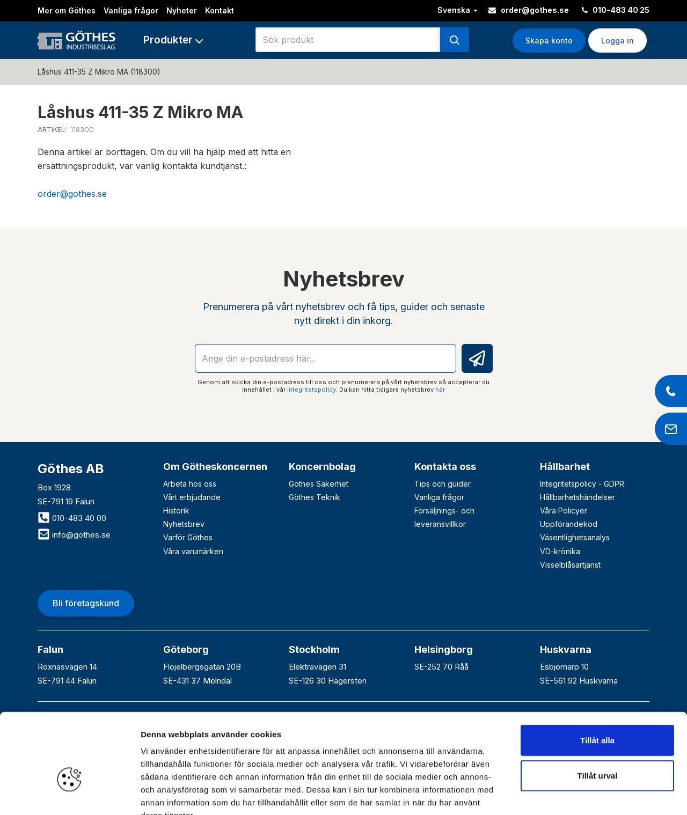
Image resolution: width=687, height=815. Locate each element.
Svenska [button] (457, 9)
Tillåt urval (598, 710)
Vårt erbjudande (192, 497)
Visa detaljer (583, 793)
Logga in (617, 40)
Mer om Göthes (67, 10)
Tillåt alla (597, 675)
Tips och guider (442, 483)
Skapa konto (549, 40)
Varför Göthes (188, 537)
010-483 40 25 (615, 9)
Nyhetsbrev (183, 523)
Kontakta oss (445, 466)
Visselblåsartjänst (570, 564)
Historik (176, 510)
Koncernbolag (322, 466)
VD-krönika (560, 551)
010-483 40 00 (72, 518)
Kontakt (219, 10)
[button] (173, 40)
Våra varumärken (193, 551)
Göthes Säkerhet (318, 483)
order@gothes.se (528, 9)
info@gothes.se (74, 535)
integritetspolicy (311, 389)
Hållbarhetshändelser (577, 497)
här (440, 389)
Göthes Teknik (314, 497)
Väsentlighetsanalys (575, 537)
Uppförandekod (568, 523)
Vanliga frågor (131, 10)
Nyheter (181, 10)
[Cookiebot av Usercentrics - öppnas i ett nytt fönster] (69, 794)
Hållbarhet (565, 466)
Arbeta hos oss (189, 483)
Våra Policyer (563, 510)
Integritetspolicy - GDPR (582, 483)
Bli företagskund (86, 603)
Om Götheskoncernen (215, 466)
